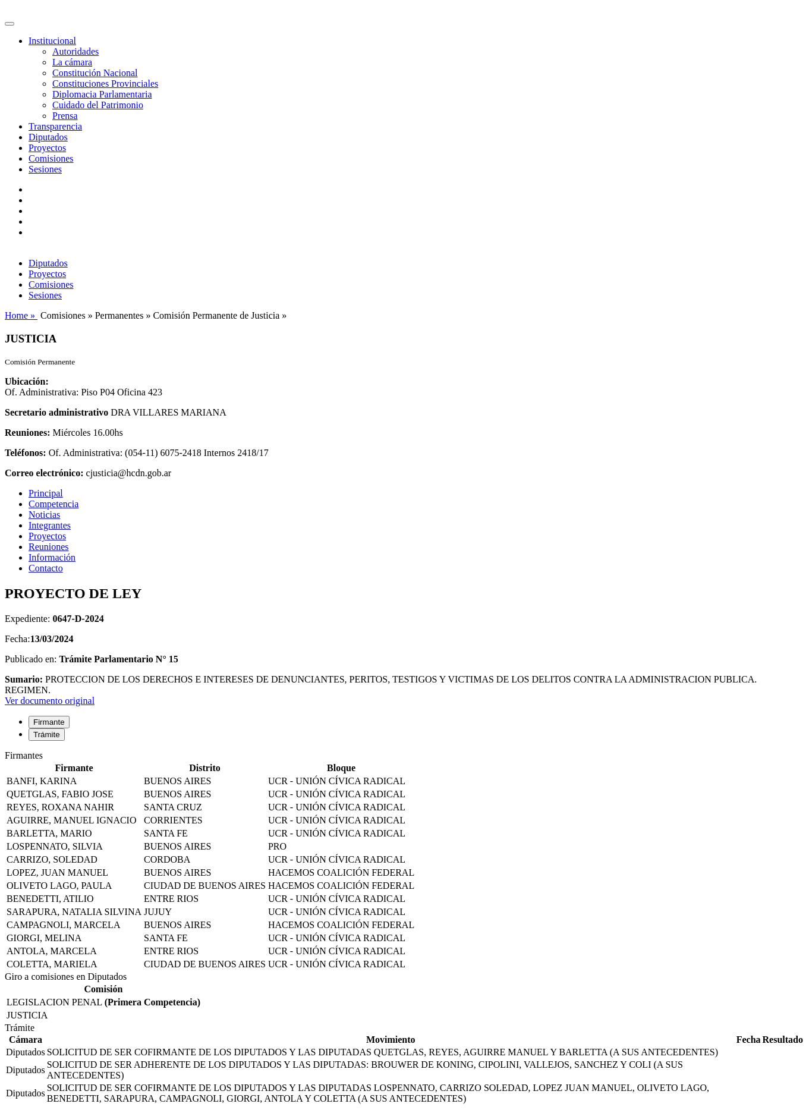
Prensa (65, 116)
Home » (21, 315)
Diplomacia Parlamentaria (102, 94)
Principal (46, 493)
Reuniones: (27, 432)
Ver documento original (50, 701)
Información (52, 557)
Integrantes (50, 525)
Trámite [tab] (46, 734)
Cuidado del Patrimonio (97, 105)
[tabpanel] (404, 860)
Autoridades (75, 51)
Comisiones (51, 158)
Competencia (53, 504)
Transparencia (55, 126)
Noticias (44, 515)
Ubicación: (27, 381)
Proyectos (47, 148)
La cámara (72, 62)
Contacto (46, 568)
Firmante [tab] (49, 722)
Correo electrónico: (44, 473)
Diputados (48, 137)
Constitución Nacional (95, 73)
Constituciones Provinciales (105, 83)
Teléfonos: (25, 453)
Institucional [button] (52, 41)
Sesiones (45, 169)
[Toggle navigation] (9, 24)
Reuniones (49, 547)
